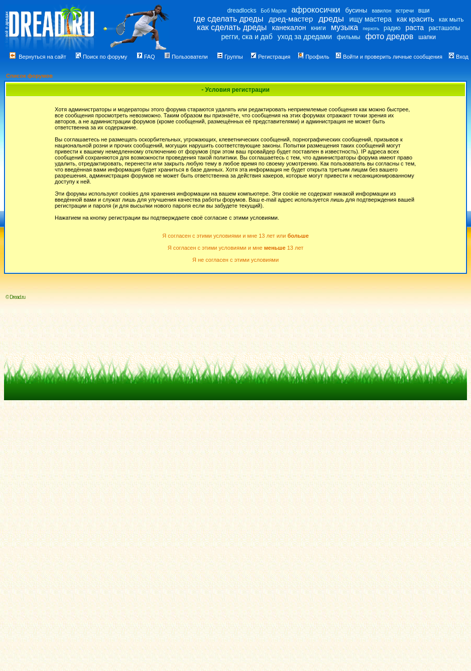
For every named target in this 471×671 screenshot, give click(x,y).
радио (392, 28)
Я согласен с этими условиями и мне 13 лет (235, 248)
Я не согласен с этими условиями (235, 260)
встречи (405, 11)
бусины (356, 10)
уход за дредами (305, 37)
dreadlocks (241, 10)
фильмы (349, 37)
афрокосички (315, 10)
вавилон (381, 11)
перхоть (371, 28)
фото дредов (389, 36)
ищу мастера (370, 19)
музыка (344, 27)
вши (424, 10)
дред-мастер (291, 19)
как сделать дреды (232, 27)
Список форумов (29, 76)
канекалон (289, 28)
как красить (415, 19)
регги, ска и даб (246, 37)
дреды (331, 19)
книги (318, 28)
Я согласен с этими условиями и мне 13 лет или (235, 236)
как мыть (451, 19)
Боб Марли (273, 11)
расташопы (444, 28)
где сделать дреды (228, 19)
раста (414, 28)
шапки (427, 37)
